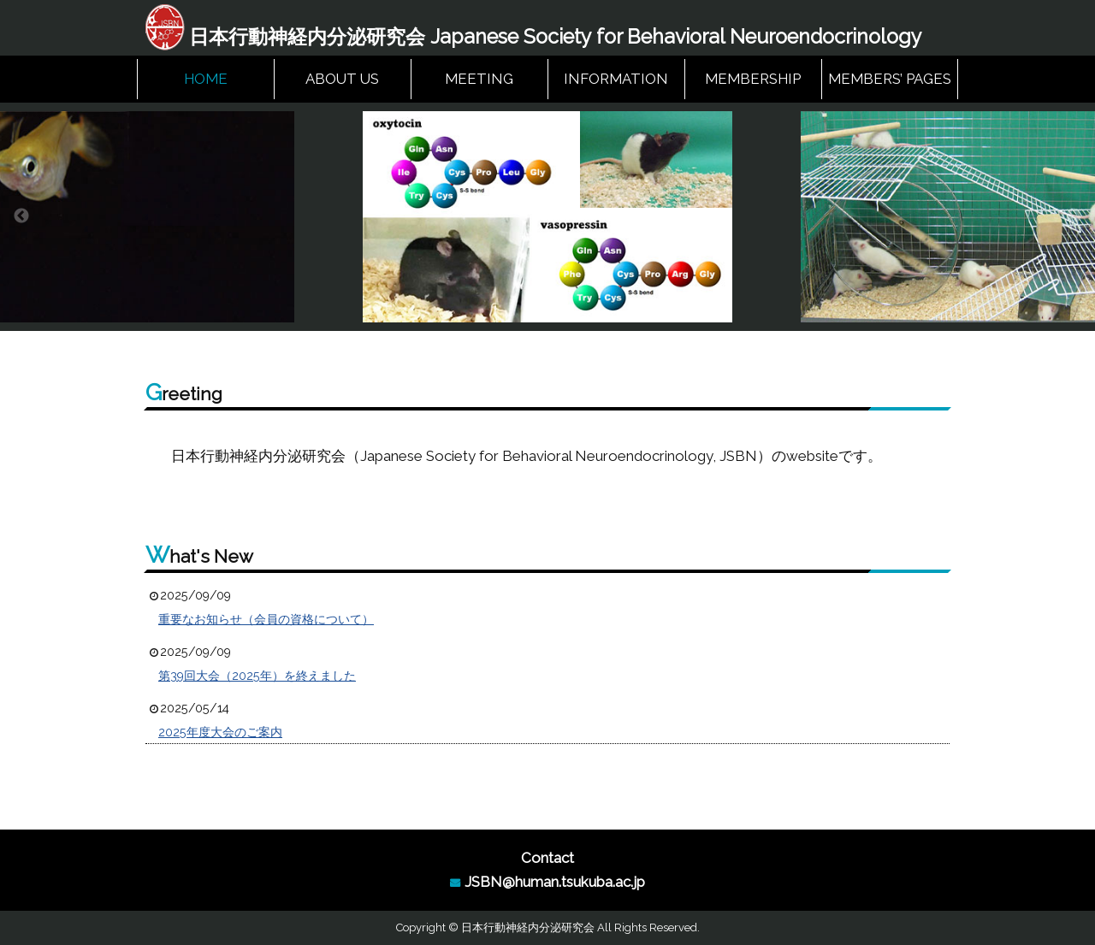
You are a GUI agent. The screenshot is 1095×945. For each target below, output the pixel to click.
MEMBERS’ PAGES (889, 78)
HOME (206, 78)
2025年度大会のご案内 (220, 732)
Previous (21, 216)
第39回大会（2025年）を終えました (257, 675)
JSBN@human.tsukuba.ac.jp (555, 881)
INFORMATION (616, 78)
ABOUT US (342, 78)
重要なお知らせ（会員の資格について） (266, 619)
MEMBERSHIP (753, 78)
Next (1073, 216)
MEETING (479, 78)
